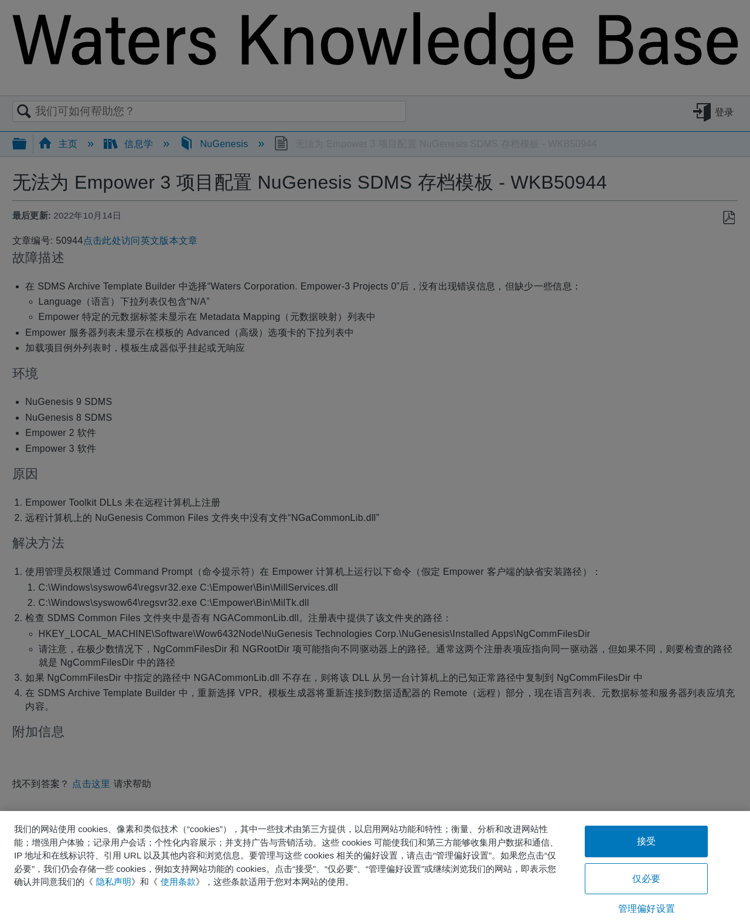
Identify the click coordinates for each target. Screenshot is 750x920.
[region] (375, 865)
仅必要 (646, 879)
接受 (646, 841)
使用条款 (178, 882)
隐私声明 (113, 882)
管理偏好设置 (646, 909)
